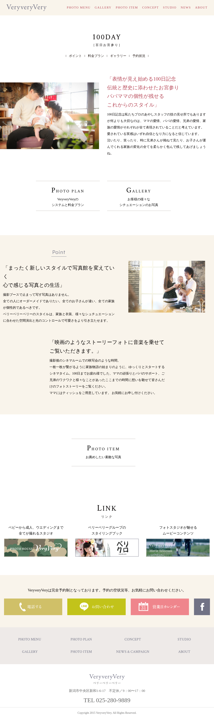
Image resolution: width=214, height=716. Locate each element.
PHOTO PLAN (68, 195)
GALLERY (103, 7)
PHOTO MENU (79, 7)
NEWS (186, 7)
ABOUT (201, 7)
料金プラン (96, 56)
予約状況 (138, 56)
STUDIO (170, 7)
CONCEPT (150, 7)
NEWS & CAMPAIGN (132, 649)
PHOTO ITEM (127, 7)
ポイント (75, 56)
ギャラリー (118, 56)
